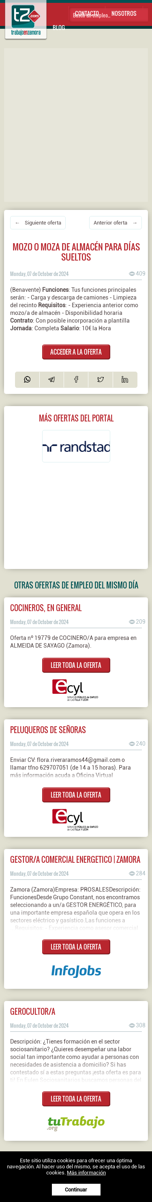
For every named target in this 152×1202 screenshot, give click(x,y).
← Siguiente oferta (38, 223)
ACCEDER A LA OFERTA (76, 351)
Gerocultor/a (32, 1011)
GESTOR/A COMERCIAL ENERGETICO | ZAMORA (75, 859)
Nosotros (124, 13)
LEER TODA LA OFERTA (76, 665)
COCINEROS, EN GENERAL (45, 607)
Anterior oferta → (115, 223)
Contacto (87, 13)
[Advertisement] (76, 124)
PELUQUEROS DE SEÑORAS (48, 729)
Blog (59, 27)
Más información (86, 1173)
